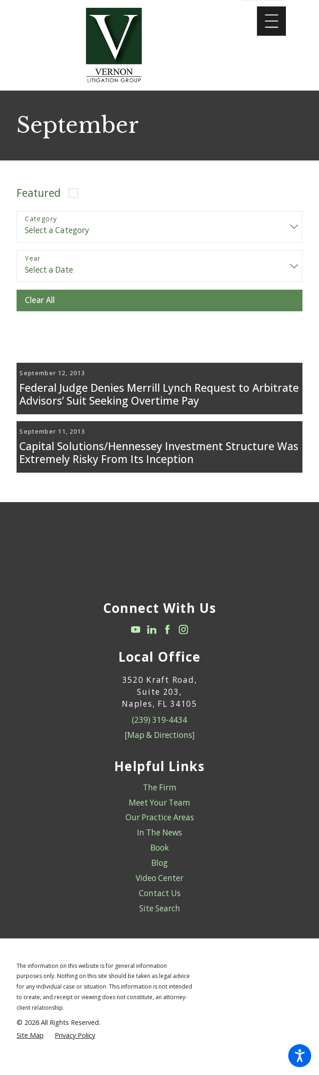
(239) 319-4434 (159, 746)
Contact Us (160, 919)
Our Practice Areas (159, 844)
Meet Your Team (159, 828)
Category (41, 219)
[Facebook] (167, 656)
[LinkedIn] (151, 656)
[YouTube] (135, 656)
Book (159, 874)
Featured (39, 192)
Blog (159, 889)
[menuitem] (159, 814)
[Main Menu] (271, 21)
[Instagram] (183, 656)
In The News (159, 859)
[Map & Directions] (160, 761)
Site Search (159, 934)
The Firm (160, 813)
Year (33, 259)
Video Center (159, 904)
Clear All (40, 300)
